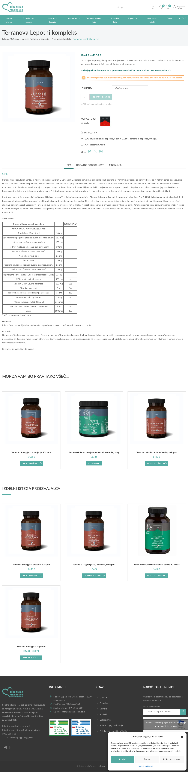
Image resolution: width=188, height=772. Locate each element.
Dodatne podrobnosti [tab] (90, 165)
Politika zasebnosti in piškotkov (114, 731)
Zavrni (147, 759)
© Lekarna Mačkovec (86, 766)
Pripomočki (132, 18)
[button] (181, 736)
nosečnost (94, 145)
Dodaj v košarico (101, 97)
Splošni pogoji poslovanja (111, 725)
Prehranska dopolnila (103, 139)
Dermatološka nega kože (94, 20)
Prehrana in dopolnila (52, 20)
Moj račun (181, 6)
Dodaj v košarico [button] (30, 463)
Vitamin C (118, 139)
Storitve (103, 709)
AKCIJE (182, 18)
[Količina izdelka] (85, 97)
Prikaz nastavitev (171, 759)
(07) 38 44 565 (73, 704)
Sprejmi (122, 759)
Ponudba (104, 703)
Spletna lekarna (8, 20)
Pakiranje (86, 88)
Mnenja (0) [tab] (115, 165)
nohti (102, 145)
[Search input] (133, 7)
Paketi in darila (115, 20)
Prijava (179, 9)
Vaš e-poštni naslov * (161, 710)
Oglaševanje (105, 720)
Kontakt (103, 714)
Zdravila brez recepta (28, 20)
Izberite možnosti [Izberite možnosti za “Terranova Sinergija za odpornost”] (31, 657)
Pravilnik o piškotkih (145, 766)
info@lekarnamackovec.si (73, 712)
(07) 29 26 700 (76, 708)
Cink (126, 139)
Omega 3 (153, 139)
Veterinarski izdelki (152, 20)
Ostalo (169, 18)
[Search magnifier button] (153, 7)
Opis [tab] (68, 165)
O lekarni (104, 698)
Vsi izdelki (85, 123)
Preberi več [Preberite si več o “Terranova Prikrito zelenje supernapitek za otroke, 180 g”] (93, 463)
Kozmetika (72, 18)
